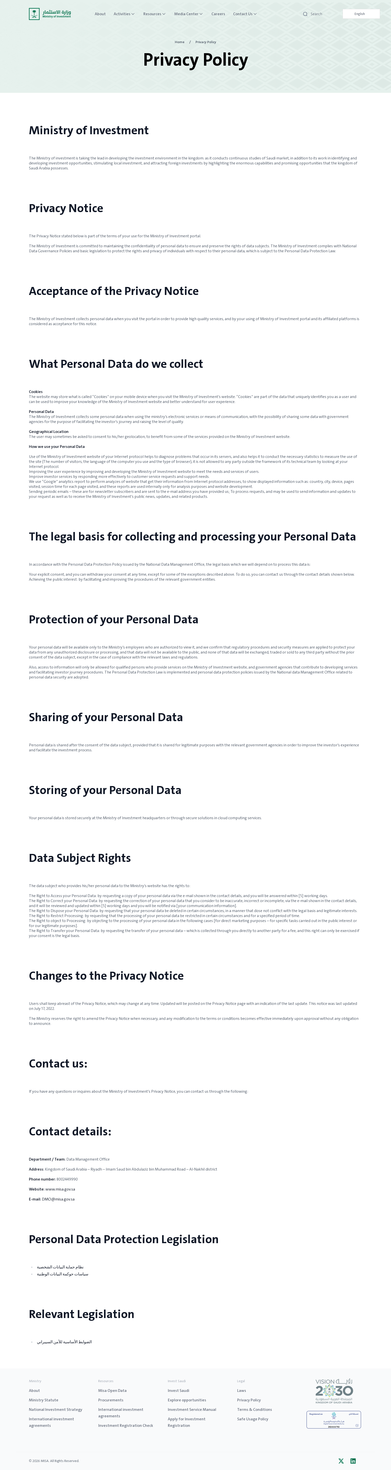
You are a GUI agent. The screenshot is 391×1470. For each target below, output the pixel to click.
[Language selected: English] (361, 14)
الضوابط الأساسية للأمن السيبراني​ (64, 1341)
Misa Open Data (112, 1390)
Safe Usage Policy (252, 1419)
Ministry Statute (43, 1400)
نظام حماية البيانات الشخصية (60, 1267)
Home (180, 42)
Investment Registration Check (125, 1425)
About (100, 13)
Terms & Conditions (254, 1409)
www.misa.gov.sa (60, 1189)
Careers (218, 13)
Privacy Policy (249, 1400)
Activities (124, 13)
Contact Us (245, 13)
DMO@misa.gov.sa (58, 1199)
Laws (241, 1390)
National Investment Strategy (55, 1409)
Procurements (110, 1400)
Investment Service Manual (192, 1409)
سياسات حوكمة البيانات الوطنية (62, 1274)
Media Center (188, 13)
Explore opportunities (187, 1400)
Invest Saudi (178, 1390)
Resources (154, 13)
